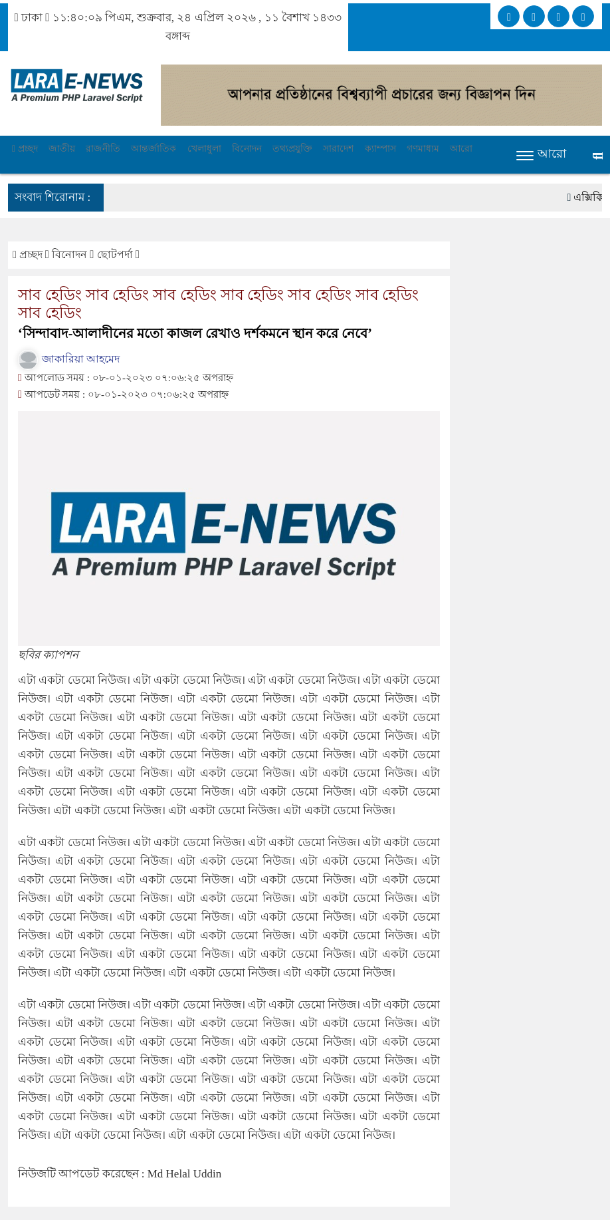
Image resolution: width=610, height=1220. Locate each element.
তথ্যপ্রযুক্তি (292, 149)
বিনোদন (247, 149)
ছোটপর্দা (116, 254)
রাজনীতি (103, 149)
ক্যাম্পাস (380, 149)
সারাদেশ (338, 149)
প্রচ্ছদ (25, 149)
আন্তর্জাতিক (153, 149)
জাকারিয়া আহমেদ (69, 359)
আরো (461, 149)
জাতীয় (62, 149)
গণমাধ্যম (423, 149)
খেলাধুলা (204, 149)
